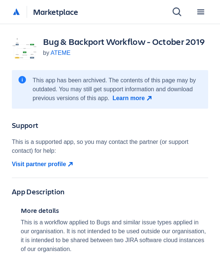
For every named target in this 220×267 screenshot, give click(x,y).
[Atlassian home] (16, 12)
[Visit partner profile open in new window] (110, 164)
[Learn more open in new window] (133, 98)
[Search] (177, 11)
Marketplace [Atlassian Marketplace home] (55, 11)
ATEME (60, 53)
